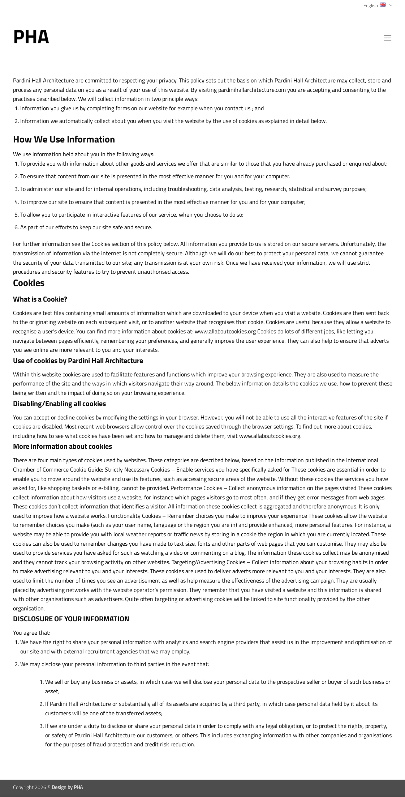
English (377, 5)
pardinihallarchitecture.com (252, 89)
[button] (387, 38)
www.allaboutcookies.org (225, 331)
